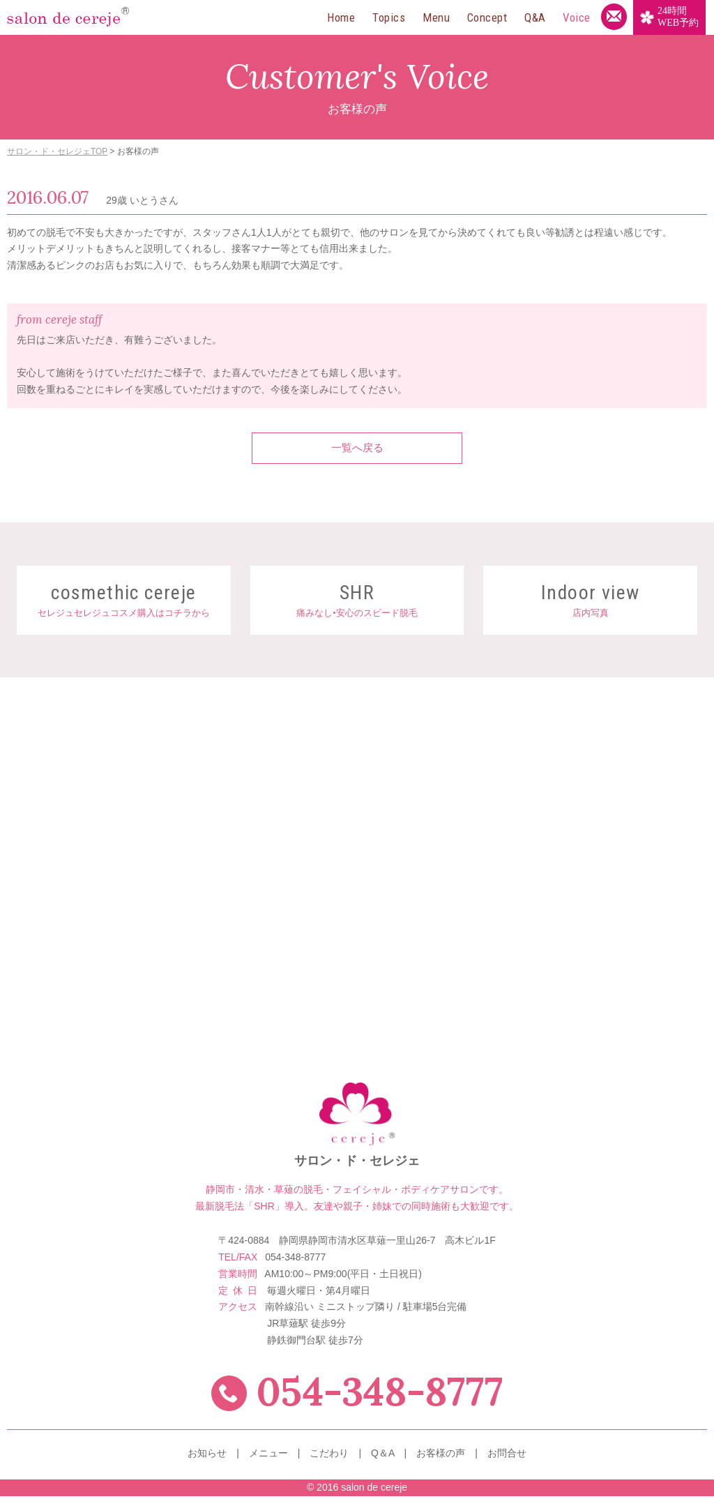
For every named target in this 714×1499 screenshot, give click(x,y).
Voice (577, 17)
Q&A (535, 17)
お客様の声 (440, 1456)
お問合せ (506, 1456)
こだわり (329, 1456)
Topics (388, 17)
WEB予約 (678, 17)
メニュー (268, 1456)
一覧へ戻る (357, 450)
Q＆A (382, 1456)
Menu (436, 17)
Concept (487, 17)
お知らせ (207, 1456)
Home (341, 17)
